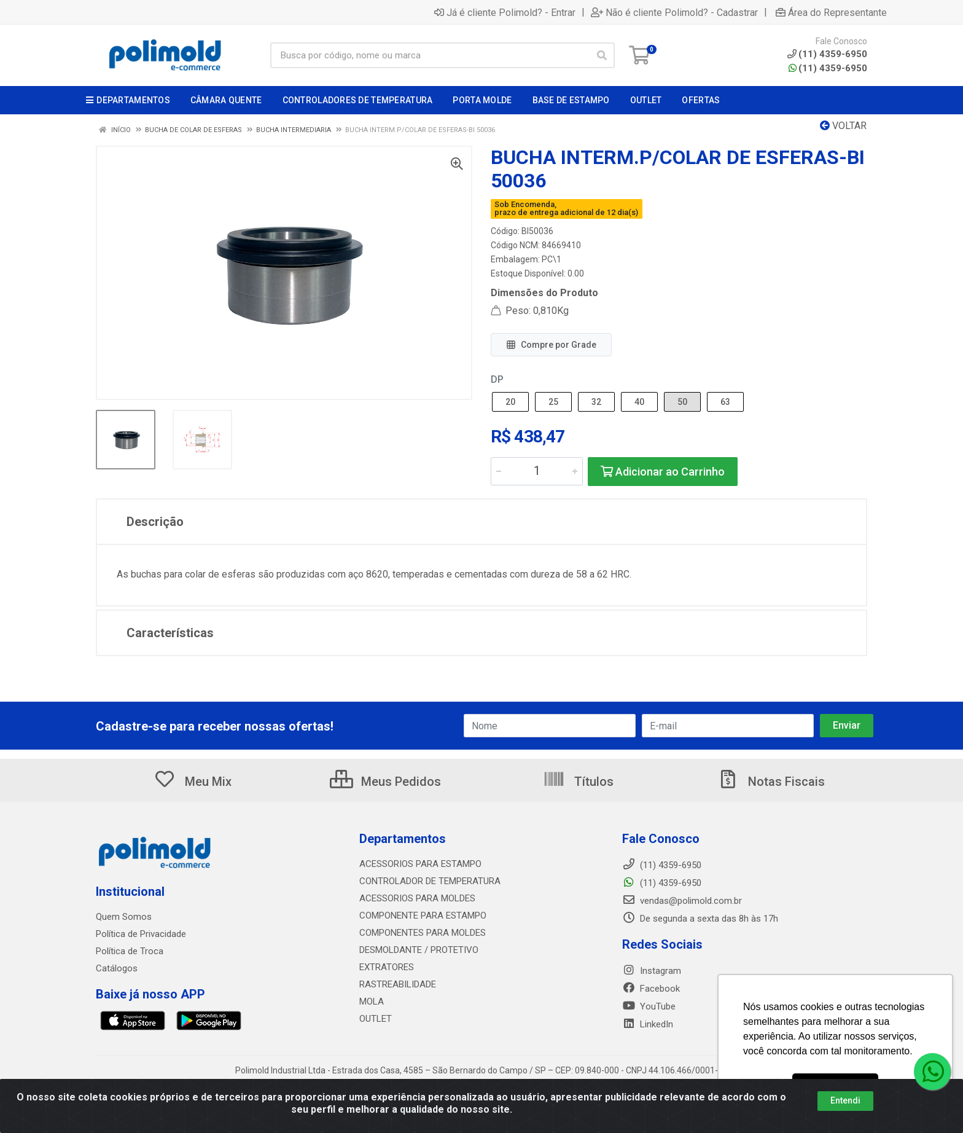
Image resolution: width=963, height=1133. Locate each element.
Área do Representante (831, 12)
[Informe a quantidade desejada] (537, 471)
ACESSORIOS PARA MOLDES (417, 898)
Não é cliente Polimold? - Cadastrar (674, 12)
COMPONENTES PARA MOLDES (422, 932)
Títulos (578, 781)
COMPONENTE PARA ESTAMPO (422, 915)
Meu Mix (193, 781)
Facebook (651, 988)
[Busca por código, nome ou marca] (430, 55)
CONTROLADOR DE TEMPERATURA (430, 881)
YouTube (649, 1006)
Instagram (651, 970)
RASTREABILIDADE (397, 984)
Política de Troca (129, 951)
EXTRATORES (386, 967)
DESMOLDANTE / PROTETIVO (418, 949)
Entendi (845, 1106)
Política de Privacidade (141, 933)
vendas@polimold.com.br (682, 900)
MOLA (371, 1001)
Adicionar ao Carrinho (663, 471)
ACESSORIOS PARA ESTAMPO (420, 863)
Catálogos (117, 968)
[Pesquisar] (602, 55)
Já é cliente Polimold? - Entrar (504, 12)
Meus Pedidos (385, 781)
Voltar (843, 125)
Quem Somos (124, 916)
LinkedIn (647, 1024)
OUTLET (375, 1018)
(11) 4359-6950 (828, 68)
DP (497, 379)
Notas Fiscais (771, 781)
